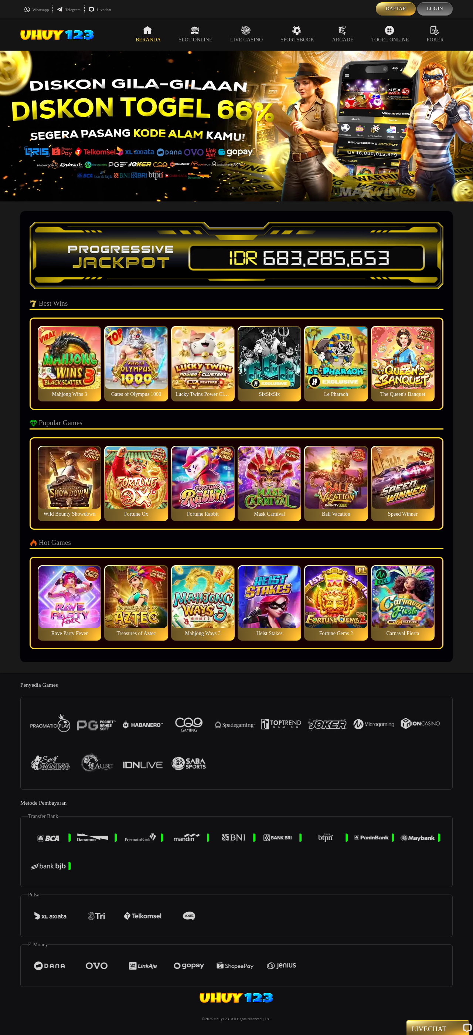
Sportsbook (297, 34)
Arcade (343, 34)
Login (435, 8)
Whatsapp (36, 9)
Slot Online (195, 34)
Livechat (99, 9)
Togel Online (390, 34)
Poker (435, 34)
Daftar (395, 8)
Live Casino (246, 34)
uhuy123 (221, 1019)
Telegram (69, 9)
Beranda (148, 34)
